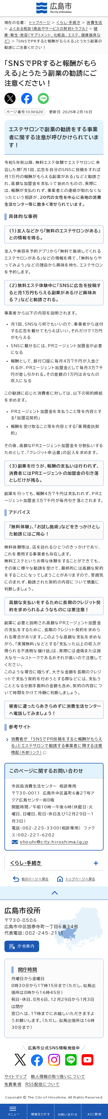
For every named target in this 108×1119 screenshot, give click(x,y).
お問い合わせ (67, 1114)
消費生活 (94, 22)
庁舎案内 (26, 946)
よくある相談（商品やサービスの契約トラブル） (48, 29)
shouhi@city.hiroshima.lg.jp (54, 842)
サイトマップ (15, 1077)
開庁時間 (27, 969)
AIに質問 (94, 1114)
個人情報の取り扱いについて (58, 1077)
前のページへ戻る (35, 879)
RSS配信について (42, 1084)
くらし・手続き (68, 22)
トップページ (39, 22)
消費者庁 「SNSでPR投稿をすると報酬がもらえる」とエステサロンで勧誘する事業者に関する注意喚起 (57, 745)
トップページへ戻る (81, 879)
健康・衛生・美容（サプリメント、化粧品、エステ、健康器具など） (52, 35)
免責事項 (12, 1084)
